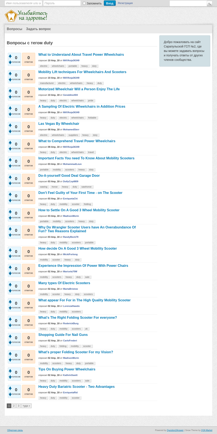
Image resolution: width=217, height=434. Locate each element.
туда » (26, 405)
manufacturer (47, 83)
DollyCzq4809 (70, 181)
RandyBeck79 (70, 237)
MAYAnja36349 (71, 60)
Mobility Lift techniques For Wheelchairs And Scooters (82, 72)
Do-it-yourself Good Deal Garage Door (69, 175)
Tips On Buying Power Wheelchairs (66, 369)
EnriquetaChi (70, 198)
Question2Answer (175, 430)
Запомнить (94, 3)
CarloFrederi (70, 340)
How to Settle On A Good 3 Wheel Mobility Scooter (79, 210)
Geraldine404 (70, 95)
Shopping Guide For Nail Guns (63, 335)
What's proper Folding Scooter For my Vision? (75, 352)
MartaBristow (70, 289)
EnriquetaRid (70, 392)
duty (94, 66)
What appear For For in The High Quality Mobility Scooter (84, 300)
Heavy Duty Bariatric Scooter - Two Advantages (76, 386)
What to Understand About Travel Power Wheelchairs (81, 54)
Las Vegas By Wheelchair (58, 123)
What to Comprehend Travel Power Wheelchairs (76, 141)
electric (43, 66)
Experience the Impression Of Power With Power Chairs (83, 265)
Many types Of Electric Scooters (64, 283)
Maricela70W (70, 271)
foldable (92, 117)
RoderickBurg (71, 323)
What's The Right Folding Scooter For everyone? (77, 317)
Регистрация (125, 3)
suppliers (73, 135)
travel (91, 152)
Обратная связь (15, 430)
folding (87, 204)
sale (87, 277)
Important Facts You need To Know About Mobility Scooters (86, 158)
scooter (75, 204)
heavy (84, 66)
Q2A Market (206, 430)
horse (55, 186)
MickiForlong (70, 254)
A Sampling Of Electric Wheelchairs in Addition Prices (81, 106)
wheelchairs (58, 66)
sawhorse (87, 186)
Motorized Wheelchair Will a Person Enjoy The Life (79, 89)
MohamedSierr (71, 129)
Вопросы (14, 29)
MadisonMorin (71, 216)
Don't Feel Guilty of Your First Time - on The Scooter (80, 193)
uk (86, 328)
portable (73, 66)
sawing (43, 186)
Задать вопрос (38, 29)
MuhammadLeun (72, 164)
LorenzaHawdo (71, 306)
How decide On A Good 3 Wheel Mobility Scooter (77, 248)
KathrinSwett (70, 375)
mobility (57, 169)
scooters (69, 169)
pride (90, 100)
